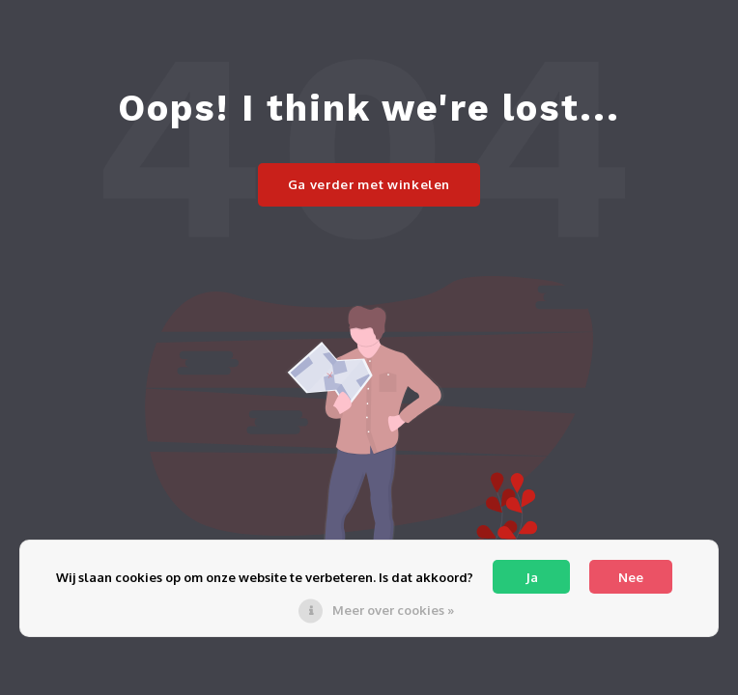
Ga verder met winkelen (369, 184)
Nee (630, 577)
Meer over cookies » (393, 610)
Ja (531, 577)
